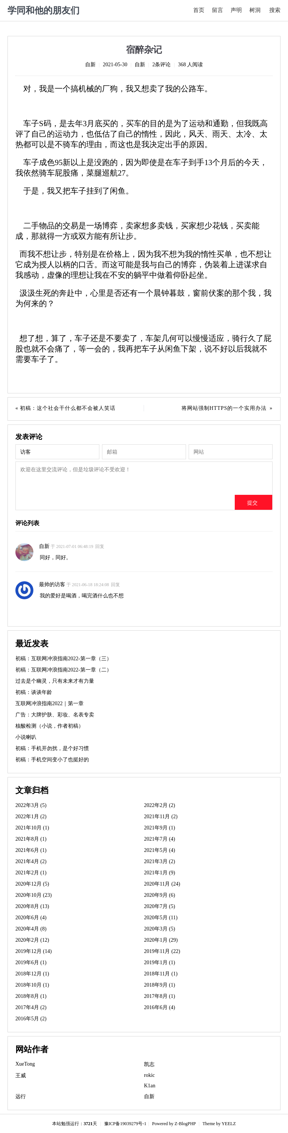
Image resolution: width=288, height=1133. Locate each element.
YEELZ (229, 1123)
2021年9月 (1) (159, 828)
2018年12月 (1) (32, 974)
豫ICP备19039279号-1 (125, 1123)
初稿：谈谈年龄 (33, 692)
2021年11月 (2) (160, 816)
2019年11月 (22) (162, 951)
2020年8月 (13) (32, 906)
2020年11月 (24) (162, 884)
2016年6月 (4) (159, 1007)
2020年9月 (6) (159, 895)
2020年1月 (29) (161, 940)
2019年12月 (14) (33, 951)
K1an (149, 1085)
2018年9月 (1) (159, 985)
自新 (90, 64)
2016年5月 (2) (30, 1018)
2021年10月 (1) (32, 828)
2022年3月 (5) (30, 805)
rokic (149, 1075)
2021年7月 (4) (159, 839)
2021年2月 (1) (30, 872)
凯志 (149, 1064)
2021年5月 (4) (159, 850)
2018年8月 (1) (30, 996)
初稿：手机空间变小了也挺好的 (52, 759)
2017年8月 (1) (159, 996)
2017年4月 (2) (30, 1007)
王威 (20, 1075)
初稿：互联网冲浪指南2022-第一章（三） (63, 658)
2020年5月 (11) (160, 917)
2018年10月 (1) (32, 985)
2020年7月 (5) (159, 906)
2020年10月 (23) (33, 895)
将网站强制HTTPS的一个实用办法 (224, 408)
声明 (236, 10)
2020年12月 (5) (32, 884)
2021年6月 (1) (30, 850)
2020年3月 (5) (159, 929)
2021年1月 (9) (159, 872)
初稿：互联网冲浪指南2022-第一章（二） (63, 670)
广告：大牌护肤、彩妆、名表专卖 (54, 715)
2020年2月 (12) (32, 940)
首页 (198, 10)
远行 (20, 1096)
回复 (99, 546)
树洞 (255, 10)
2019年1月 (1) (159, 962)
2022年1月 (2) (30, 816)
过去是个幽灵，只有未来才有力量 (54, 681)
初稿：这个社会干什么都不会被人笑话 (67, 408)
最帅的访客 (52, 584)
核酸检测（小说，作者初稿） (49, 726)
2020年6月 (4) (30, 917)
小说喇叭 (25, 737)
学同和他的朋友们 (44, 10)
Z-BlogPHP (185, 1123)
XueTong (25, 1064)
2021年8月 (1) (30, 839)
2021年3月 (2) (159, 861)
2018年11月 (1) (160, 974)
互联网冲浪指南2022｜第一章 (49, 703)
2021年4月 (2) (30, 861)
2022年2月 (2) (159, 805)
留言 (217, 10)
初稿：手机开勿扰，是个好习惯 (52, 748)
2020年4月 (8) (30, 929)
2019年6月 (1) (30, 962)
